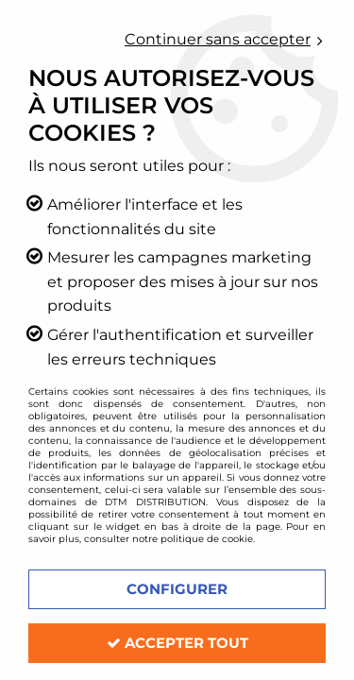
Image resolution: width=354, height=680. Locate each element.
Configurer (177, 589)
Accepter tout (177, 643)
